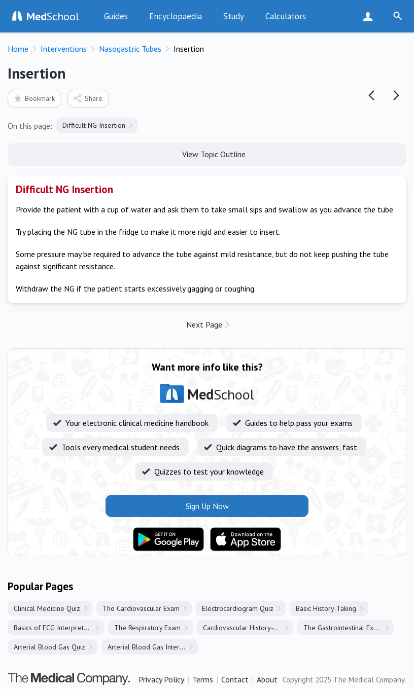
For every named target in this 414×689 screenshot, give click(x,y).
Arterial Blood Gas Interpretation (153, 646)
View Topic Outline (207, 153)
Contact (235, 679)
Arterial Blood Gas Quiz (49, 646)
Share (87, 98)
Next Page (204, 324)
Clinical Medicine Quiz (47, 608)
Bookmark (34, 98)
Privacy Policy (161, 679)
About (267, 679)
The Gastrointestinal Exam (343, 627)
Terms (202, 679)
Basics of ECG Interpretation (56, 627)
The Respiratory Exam (147, 627)
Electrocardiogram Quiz (237, 608)
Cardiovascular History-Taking (248, 627)
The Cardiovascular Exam (141, 608)
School (52, 16)
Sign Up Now (370, 16)
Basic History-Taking (326, 608)
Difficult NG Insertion (93, 125)
